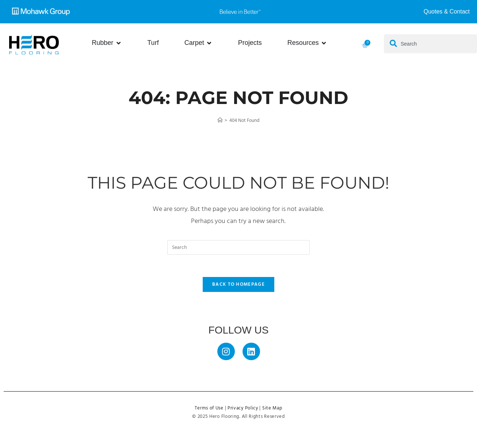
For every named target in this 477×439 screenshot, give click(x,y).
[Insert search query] (238, 247)
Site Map (272, 408)
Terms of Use (209, 408)
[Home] (220, 120)
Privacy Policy (243, 408)
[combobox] (430, 43)
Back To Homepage (238, 284)
